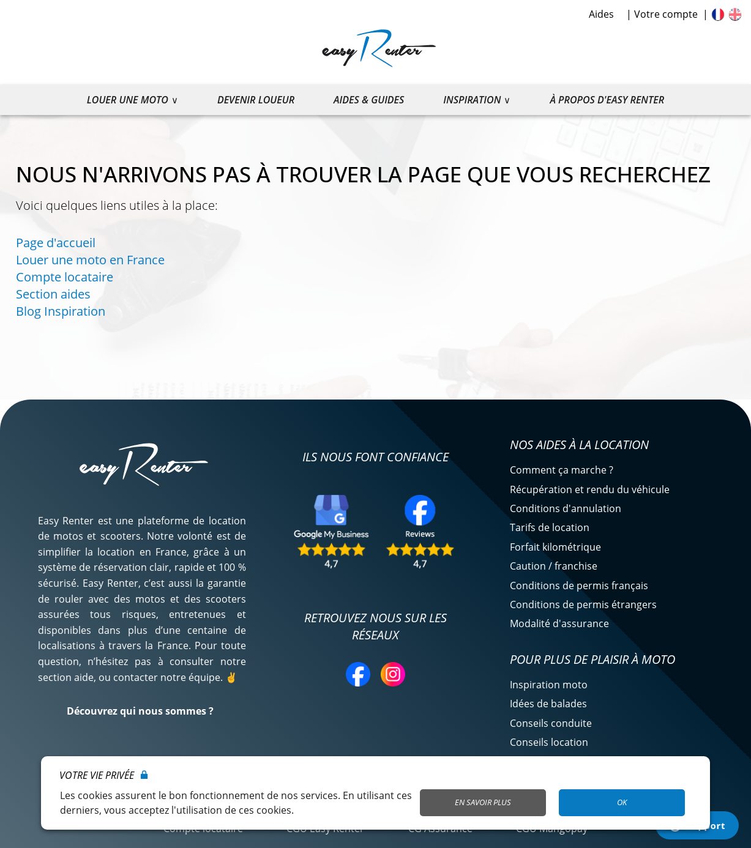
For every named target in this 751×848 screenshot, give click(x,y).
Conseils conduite (551, 723)
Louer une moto (127, 99)
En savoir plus (483, 802)
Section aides (53, 294)
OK (622, 802)
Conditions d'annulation (565, 508)
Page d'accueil (55, 242)
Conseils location (549, 742)
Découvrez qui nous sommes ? (140, 711)
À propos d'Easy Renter (607, 99)
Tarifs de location (549, 527)
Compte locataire (64, 277)
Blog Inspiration (60, 311)
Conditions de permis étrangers (583, 604)
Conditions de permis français (579, 585)
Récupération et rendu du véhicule (590, 489)
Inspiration (472, 99)
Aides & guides (369, 99)
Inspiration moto (549, 684)
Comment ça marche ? (561, 470)
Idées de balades (548, 703)
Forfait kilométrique (555, 547)
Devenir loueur (255, 99)
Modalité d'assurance (559, 623)
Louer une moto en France (90, 259)
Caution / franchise (553, 566)
